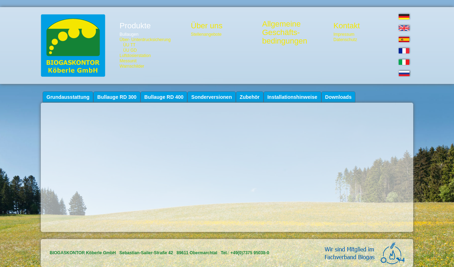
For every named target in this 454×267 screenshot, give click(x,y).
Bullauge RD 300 (116, 97)
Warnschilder (132, 66)
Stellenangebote (206, 34)
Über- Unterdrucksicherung (145, 39)
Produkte (135, 25)
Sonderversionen (211, 97)
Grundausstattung (67, 97)
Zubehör (250, 97)
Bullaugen (129, 34)
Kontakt (346, 25)
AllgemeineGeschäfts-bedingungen (284, 32)
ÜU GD (130, 50)
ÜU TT (129, 44)
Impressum (343, 34)
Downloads (338, 97)
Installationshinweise (292, 97)
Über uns (206, 25)
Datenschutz (345, 39)
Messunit (128, 60)
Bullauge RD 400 (163, 97)
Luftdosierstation (135, 55)
